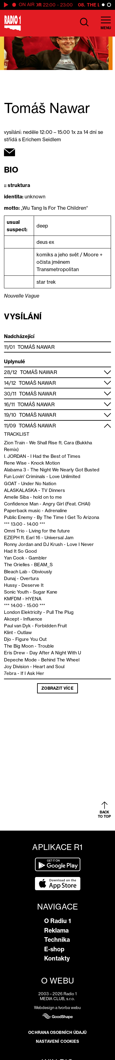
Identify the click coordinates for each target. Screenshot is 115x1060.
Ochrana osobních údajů (57, 1032)
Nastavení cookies (57, 1041)
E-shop (54, 949)
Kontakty (57, 958)
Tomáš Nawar (36, 347)
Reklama (56, 930)
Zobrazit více (57, 688)
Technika (57, 939)
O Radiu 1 (57, 921)
